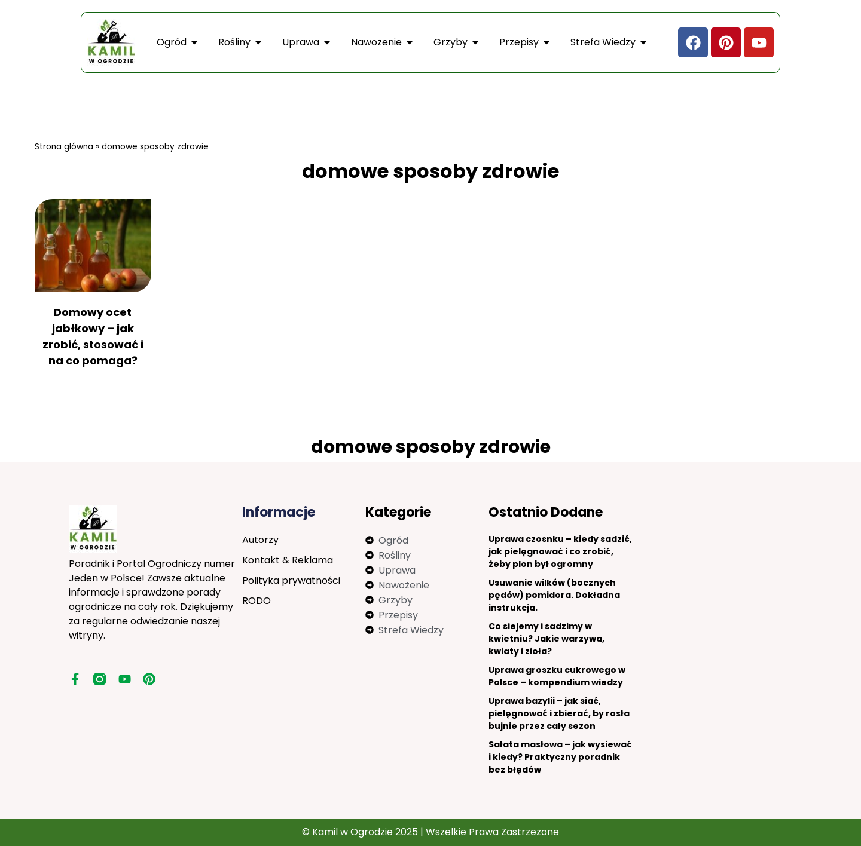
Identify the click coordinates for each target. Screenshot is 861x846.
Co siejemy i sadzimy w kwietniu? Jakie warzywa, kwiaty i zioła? (546, 638)
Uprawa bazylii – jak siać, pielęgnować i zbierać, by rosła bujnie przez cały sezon (559, 713)
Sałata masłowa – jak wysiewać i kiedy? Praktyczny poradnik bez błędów (560, 757)
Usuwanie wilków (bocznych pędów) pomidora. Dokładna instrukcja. (554, 595)
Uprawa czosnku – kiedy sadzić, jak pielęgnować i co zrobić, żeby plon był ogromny (560, 551)
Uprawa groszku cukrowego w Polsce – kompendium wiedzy (556, 676)
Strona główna (64, 146)
